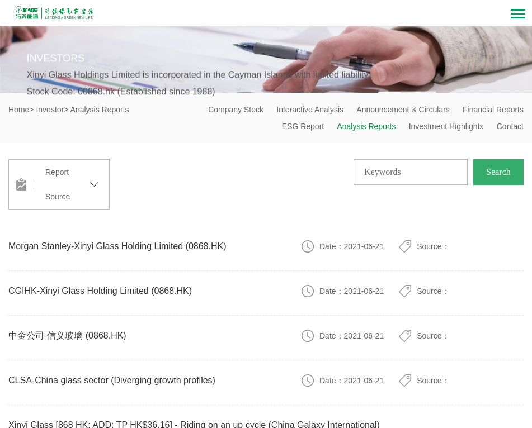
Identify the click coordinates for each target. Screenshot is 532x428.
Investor (50, 109)
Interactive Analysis (309, 109)
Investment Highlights (446, 126)
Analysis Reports (366, 126)
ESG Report (303, 126)
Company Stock (235, 109)
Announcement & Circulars (403, 109)
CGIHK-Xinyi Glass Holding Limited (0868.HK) (100, 291)
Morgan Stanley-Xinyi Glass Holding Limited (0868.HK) (117, 246)
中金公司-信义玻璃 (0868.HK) (67, 335)
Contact (510, 126)
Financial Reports (493, 109)
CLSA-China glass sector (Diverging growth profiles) (111, 380)
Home (18, 109)
